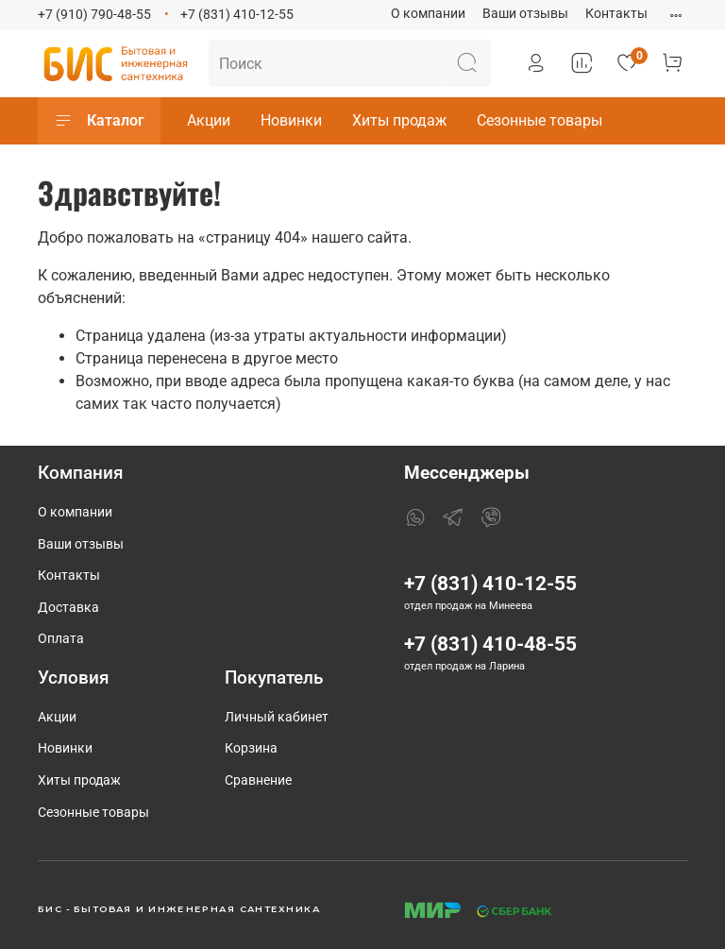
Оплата (61, 639)
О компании (428, 14)
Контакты (616, 14)
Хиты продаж (399, 120)
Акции (208, 120)
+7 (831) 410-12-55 (237, 15)
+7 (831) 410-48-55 (490, 644)
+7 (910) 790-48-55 (94, 15)
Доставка (68, 608)
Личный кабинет (277, 717)
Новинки (291, 120)
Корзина (251, 748)
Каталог (99, 120)
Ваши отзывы (525, 14)
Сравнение (258, 780)
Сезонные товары (539, 120)
